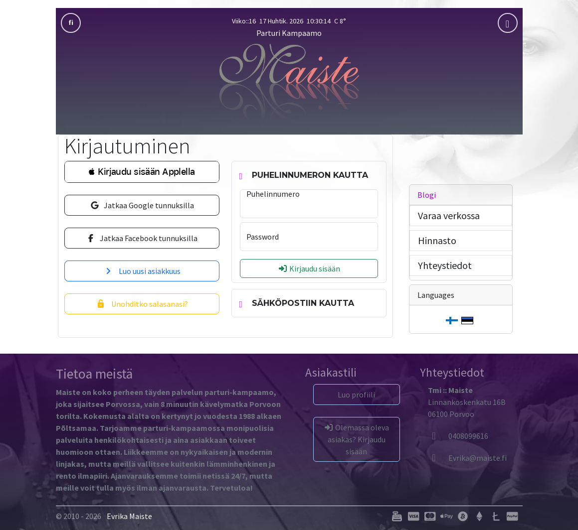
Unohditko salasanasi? (142, 304)
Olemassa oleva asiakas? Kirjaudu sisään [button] (356, 439)
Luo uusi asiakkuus (142, 271)
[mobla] (508, 23)
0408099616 (458, 436)
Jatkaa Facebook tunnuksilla (141, 238)
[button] (142, 171)
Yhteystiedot (445, 265)
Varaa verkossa (449, 215)
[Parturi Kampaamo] (289, 82)
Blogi (426, 195)
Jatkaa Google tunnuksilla (142, 205)
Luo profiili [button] (356, 394)
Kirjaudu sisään (309, 268)
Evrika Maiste (129, 516)
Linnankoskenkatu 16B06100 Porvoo (467, 402)
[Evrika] (467, 458)
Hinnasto (437, 240)
